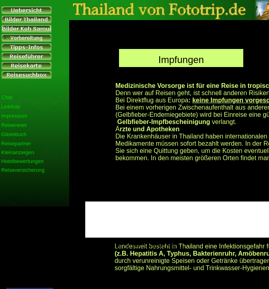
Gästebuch (14, 134)
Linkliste (10, 107)
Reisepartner (16, 143)
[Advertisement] (29, 213)
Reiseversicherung (23, 170)
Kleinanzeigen (17, 152)
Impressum (14, 116)
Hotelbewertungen (22, 161)
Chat (6, 97)
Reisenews (14, 125)
